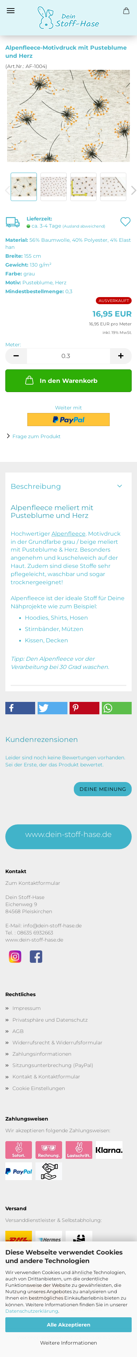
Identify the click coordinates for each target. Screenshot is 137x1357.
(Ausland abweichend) (83, 226)
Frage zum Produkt (36, 436)
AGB (18, 1031)
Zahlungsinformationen (41, 1054)
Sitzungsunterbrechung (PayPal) (52, 1065)
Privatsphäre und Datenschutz (50, 1020)
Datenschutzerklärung (31, 1311)
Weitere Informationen (68, 1343)
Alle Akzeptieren (69, 1325)
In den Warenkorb (61, 380)
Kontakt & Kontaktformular (46, 1076)
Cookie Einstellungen (38, 1088)
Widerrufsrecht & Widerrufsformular (57, 1042)
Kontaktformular (39, 883)
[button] (16, 356)
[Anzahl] (68, 356)
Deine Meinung (103, 789)
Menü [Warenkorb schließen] (11, 10)
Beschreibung (36, 486)
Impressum (26, 1008)
